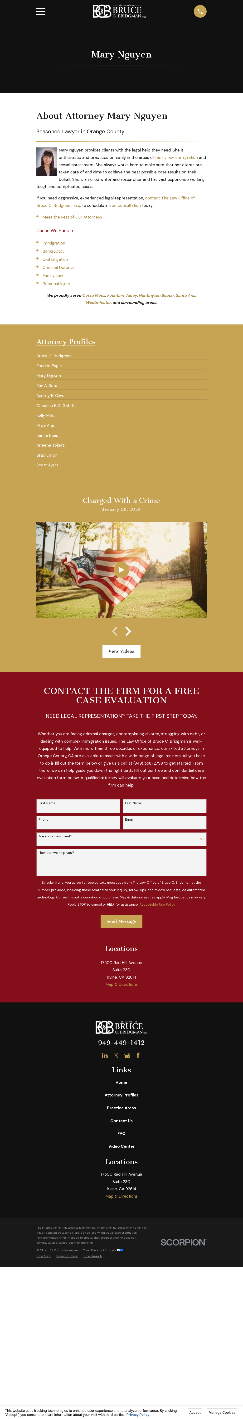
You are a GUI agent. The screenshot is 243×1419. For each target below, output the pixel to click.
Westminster (98, 302)
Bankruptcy (53, 251)
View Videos (121, 651)
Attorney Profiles (121, 1095)
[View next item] (128, 631)
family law (164, 157)
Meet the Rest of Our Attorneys (72, 217)
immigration (186, 157)
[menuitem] (54, 354)
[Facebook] (138, 1055)
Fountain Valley (122, 295)
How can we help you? (56, 853)
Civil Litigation (55, 259)
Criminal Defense (59, 267)
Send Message (121, 921)
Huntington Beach (156, 295)
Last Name (133, 803)
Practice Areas (121, 1108)
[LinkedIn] (105, 1055)
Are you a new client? (55, 836)
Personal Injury (56, 283)
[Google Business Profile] (127, 1055)
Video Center (121, 1146)
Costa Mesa (93, 295)
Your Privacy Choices (103, 1250)
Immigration (54, 243)
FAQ (121, 1133)
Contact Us (121, 1120)
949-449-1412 (121, 1043)
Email (129, 820)
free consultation (125, 205)
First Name (47, 803)
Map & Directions (121, 984)
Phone (44, 820)
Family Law (53, 275)
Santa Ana (185, 295)
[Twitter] (116, 1055)
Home (121, 1082)
